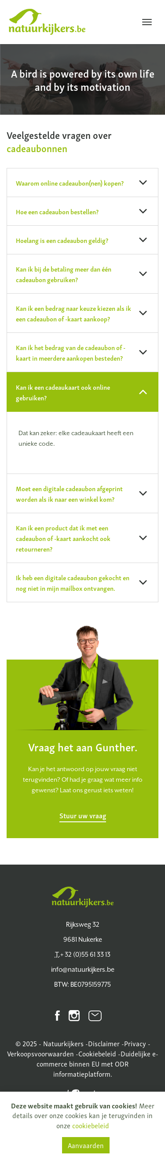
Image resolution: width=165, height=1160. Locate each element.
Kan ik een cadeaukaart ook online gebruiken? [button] (81, 392)
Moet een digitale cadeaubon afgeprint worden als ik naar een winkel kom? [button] (81, 493)
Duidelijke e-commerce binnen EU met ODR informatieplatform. (97, 1063)
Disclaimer (104, 1043)
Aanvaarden (86, 1145)
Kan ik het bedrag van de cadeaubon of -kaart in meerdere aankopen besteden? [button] (81, 352)
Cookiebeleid (97, 1053)
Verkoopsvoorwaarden (40, 1053)
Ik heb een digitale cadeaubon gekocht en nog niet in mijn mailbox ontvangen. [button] (81, 582)
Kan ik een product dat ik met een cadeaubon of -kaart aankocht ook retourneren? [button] (81, 538)
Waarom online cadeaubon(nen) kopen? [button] (81, 182)
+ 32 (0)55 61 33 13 (82, 954)
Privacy (135, 1043)
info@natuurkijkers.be (82, 969)
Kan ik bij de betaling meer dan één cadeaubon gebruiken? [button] (81, 273)
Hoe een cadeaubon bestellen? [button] (81, 211)
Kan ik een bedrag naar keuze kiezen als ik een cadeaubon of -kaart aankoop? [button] (81, 313)
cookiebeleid (90, 1125)
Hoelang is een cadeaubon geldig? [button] (81, 240)
